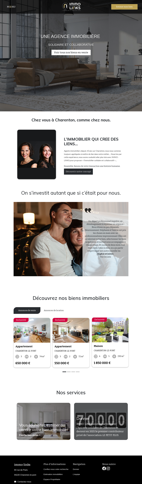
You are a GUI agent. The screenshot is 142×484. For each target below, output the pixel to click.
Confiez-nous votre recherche (56, 469)
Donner (83, 418)
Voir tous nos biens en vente (71, 52)
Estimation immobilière (53, 474)
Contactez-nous (24, 481)
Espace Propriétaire (52, 479)
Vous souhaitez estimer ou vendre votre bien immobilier (43, 424)
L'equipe (76, 474)
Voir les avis (105, 257)
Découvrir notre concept (78, 171)
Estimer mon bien (124, 7)
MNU (11, 7)
